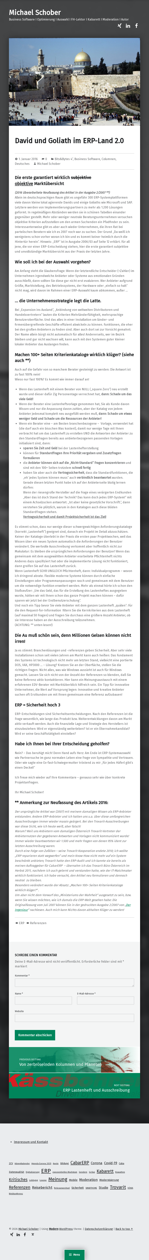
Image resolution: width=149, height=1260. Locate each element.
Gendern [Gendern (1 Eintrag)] (83, 1172)
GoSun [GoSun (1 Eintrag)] (92, 1172)
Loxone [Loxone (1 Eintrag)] (43, 1180)
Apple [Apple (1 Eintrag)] (56, 1163)
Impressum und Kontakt (31, 1142)
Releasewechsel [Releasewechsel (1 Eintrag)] (62, 1188)
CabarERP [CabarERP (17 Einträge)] (80, 1162)
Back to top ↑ (124, 1229)
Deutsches (22, 164)
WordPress (66, 1229)
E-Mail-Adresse (86, 993)
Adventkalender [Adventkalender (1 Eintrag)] (22, 1163)
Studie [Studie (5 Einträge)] (103, 1187)
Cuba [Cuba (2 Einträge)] (121, 1163)
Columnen (109, 159)
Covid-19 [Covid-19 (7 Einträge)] (110, 1163)
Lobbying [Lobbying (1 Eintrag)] (33, 1180)
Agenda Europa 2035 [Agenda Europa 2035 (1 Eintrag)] (41, 1163)
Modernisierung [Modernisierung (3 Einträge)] (109, 1180)
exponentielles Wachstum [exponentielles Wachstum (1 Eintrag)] (65, 1172)
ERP (21, 923)
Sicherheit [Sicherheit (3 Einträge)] (77, 1187)
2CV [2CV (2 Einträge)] (11, 1163)
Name (19, 993)
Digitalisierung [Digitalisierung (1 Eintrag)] (32, 1172)
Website (19, 1011)
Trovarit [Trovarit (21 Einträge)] (118, 1187)
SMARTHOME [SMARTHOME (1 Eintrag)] (91, 1188)
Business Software (87, 159)
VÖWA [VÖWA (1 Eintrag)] (130, 1188)
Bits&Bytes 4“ (64, 159)
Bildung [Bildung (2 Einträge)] (64, 1163)
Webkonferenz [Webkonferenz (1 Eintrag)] (16, 1193)
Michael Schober (35, 13)
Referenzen (38, 923)
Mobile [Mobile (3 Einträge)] (73, 1180)
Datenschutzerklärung (99, 1229)
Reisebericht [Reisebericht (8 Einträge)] (42, 1187)
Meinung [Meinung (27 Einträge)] (57, 1179)
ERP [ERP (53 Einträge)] (46, 1171)
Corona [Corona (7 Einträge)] (96, 1163)
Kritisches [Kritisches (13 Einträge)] (18, 1179)
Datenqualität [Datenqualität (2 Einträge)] (16, 1171)
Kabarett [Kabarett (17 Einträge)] (105, 1171)
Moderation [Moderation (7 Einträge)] (88, 1180)
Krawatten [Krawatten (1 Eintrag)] (120, 1172)
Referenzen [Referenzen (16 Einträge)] (19, 1187)
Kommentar (22, 975)
